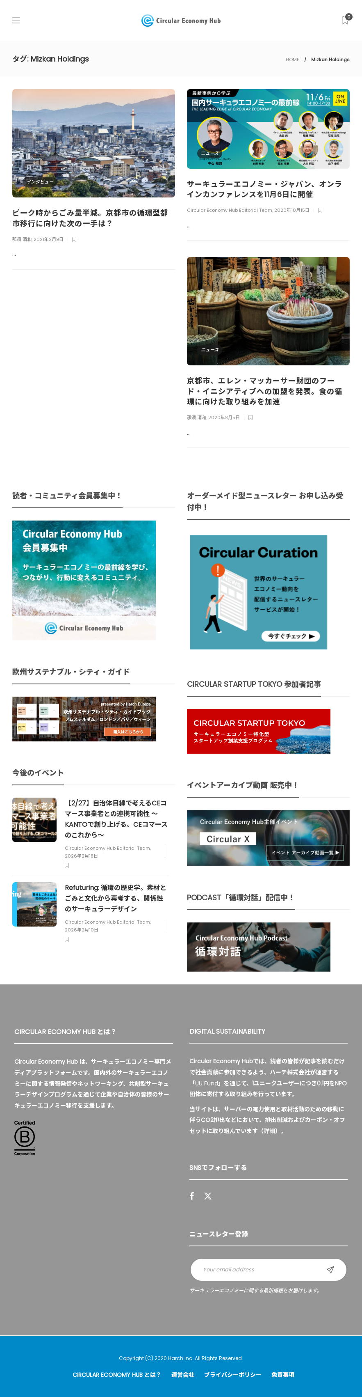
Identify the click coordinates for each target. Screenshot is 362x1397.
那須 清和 (22, 239)
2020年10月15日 (292, 210)
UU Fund (206, 1083)
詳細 (269, 1131)
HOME (292, 59)
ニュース (210, 153)
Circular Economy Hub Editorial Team (229, 210)
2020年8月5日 (224, 417)
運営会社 (182, 1375)
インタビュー (39, 182)
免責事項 (282, 1375)
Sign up (330, 1270)
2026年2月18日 (81, 856)
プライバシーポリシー (233, 1375)
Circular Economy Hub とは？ (117, 1375)
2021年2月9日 (49, 239)
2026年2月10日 (81, 930)
